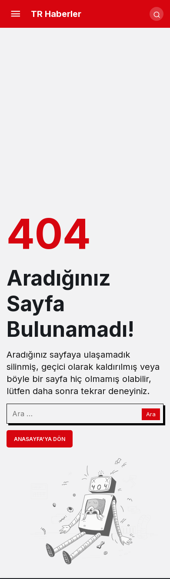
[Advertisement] (85, 119)
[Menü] (15, 14)
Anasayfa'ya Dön (39, 439)
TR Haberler (56, 14)
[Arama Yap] (156, 14)
